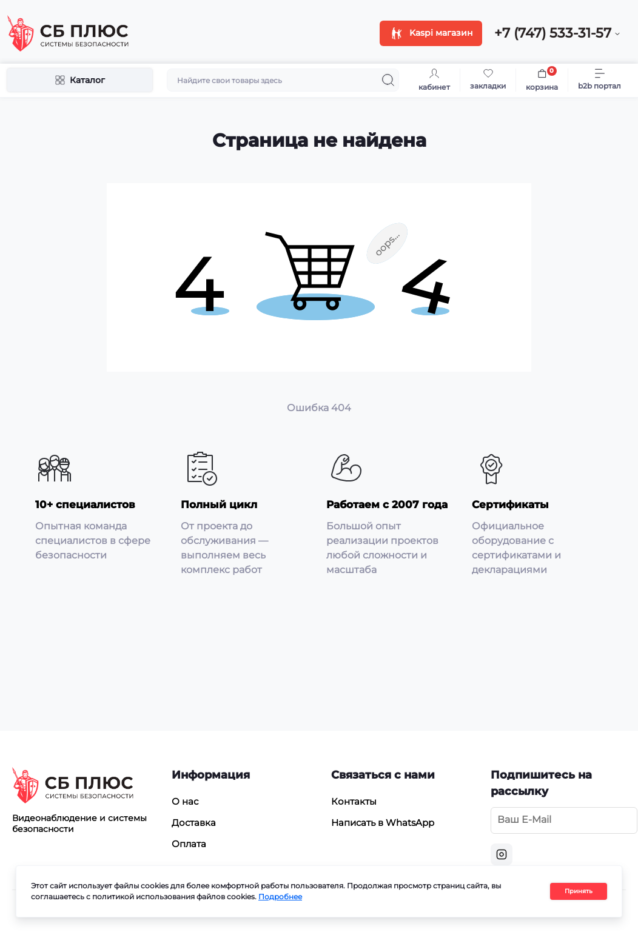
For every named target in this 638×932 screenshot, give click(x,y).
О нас (185, 801)
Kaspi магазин (431, 32)
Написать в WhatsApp (382, 822)
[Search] (388, 80)
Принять (579, 891)
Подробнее (280, 896)
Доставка (194, 822)
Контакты (354, 801)
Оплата (189, 844)
